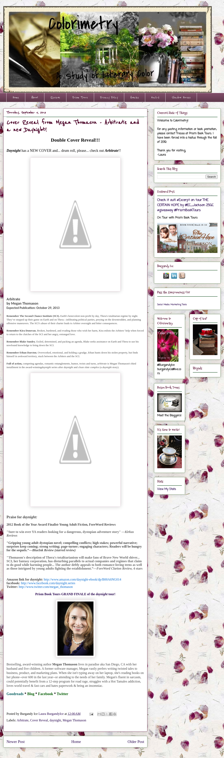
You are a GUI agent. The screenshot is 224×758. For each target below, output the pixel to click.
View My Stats (166, 489)
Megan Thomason (74, 720)
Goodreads (15, 694)
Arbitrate (23, 720)
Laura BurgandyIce (51, 713)
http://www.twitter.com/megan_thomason (46, 586)
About (34, 97)
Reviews (55, 97)
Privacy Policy (109, 97)
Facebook (45, 694)
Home (16, 97)
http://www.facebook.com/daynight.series (48, 583)
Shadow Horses (181, 97)
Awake (134, 97)
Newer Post (16, 741)
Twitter (62, 694)
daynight (55, 720)
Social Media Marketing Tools (172, 304)
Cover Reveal (39, 720)
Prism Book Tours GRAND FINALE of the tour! (75, 594)
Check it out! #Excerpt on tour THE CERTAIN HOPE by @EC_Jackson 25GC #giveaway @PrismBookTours (185, 205)
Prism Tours (80, 97)
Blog (30, 694)
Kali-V (155, 97)
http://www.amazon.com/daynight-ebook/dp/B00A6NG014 (82, 579)
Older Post (135, 741)
